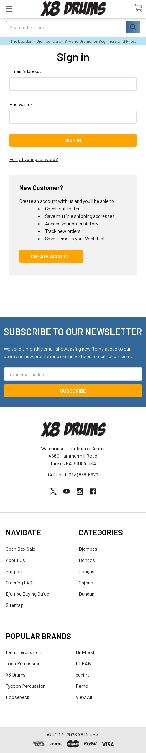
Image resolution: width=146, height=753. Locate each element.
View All (84, 697)
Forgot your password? (33, 159)
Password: (21, 104)
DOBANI (84, 663)
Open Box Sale (20, 549)
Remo (82, 686)
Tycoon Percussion (26, 686)
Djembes (88, 549)
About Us (15, 560)
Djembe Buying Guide (27, 594)
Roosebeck (17, 697)
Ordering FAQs (20, 582)
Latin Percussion (23, 652)
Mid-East (85, 652)
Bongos (87, 560)
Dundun (86, 594)
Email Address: (25, 71)
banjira (83, 674)
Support (14, 571)
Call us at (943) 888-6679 (73, 474)
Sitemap (14, 605)
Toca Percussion (23, 663)
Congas (86, 571)
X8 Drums (16, 674)
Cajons (86, 582)
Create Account (51, 256)
